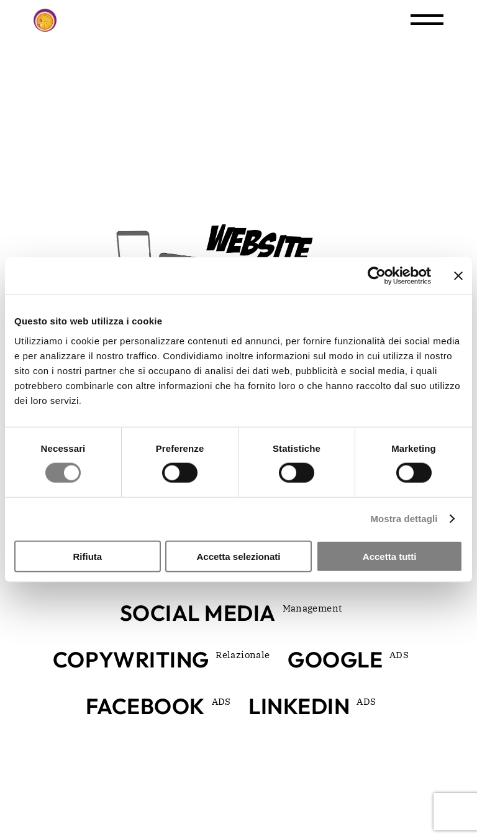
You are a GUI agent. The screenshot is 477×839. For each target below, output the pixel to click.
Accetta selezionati (238, 556)
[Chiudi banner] (458, 276)
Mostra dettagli (403, 518)
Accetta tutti (390, 556)
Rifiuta (87, 556)
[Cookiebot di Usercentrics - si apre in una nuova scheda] (376, 276)
